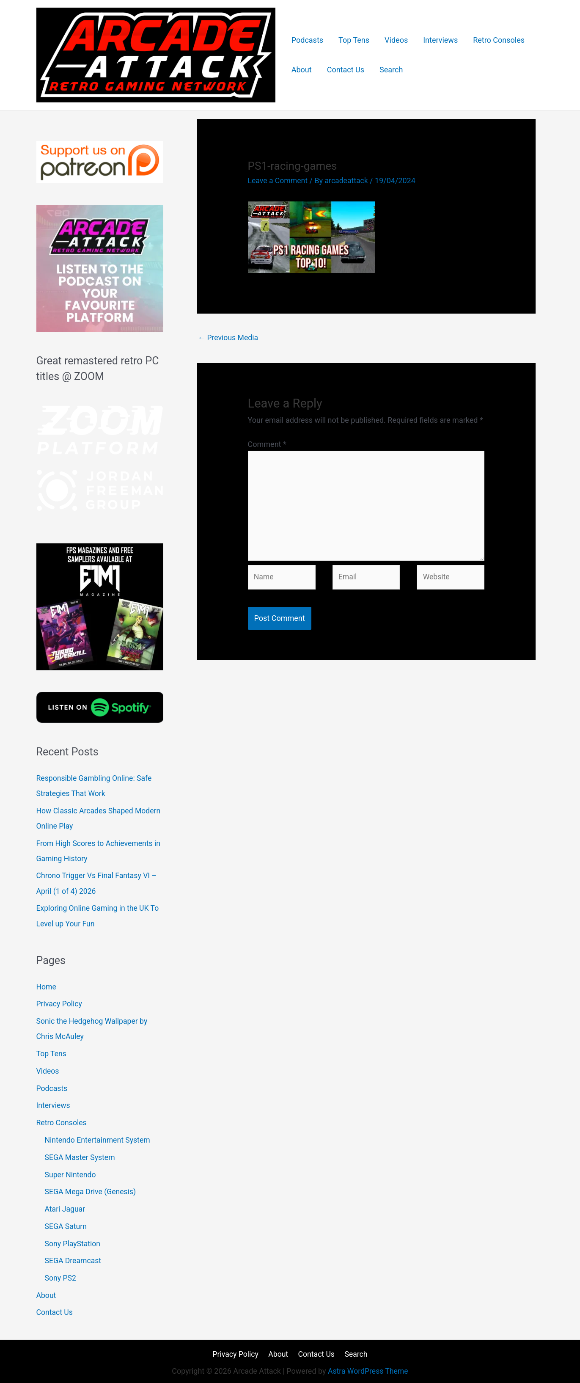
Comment (267, 444)
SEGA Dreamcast (74, 1258)
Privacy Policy (59, 1002)
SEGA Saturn (66, 1224)
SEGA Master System (81, 1155)
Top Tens (353, 40)
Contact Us (345, 69)
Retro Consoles (499, 40)
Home (46, 985)
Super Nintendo (71, 1172)
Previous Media (229, 337)
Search (391, 69)
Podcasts (307, 40)
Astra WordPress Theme (368, 1368)
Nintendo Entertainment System (99, 1138)
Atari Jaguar (65, 1206)
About (301, 69)
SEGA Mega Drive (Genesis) (91, 1189)
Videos (396, 40)
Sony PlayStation (73, 1241)
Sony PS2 (61, 1275)
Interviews (440, 40)
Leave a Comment (278, 180)
